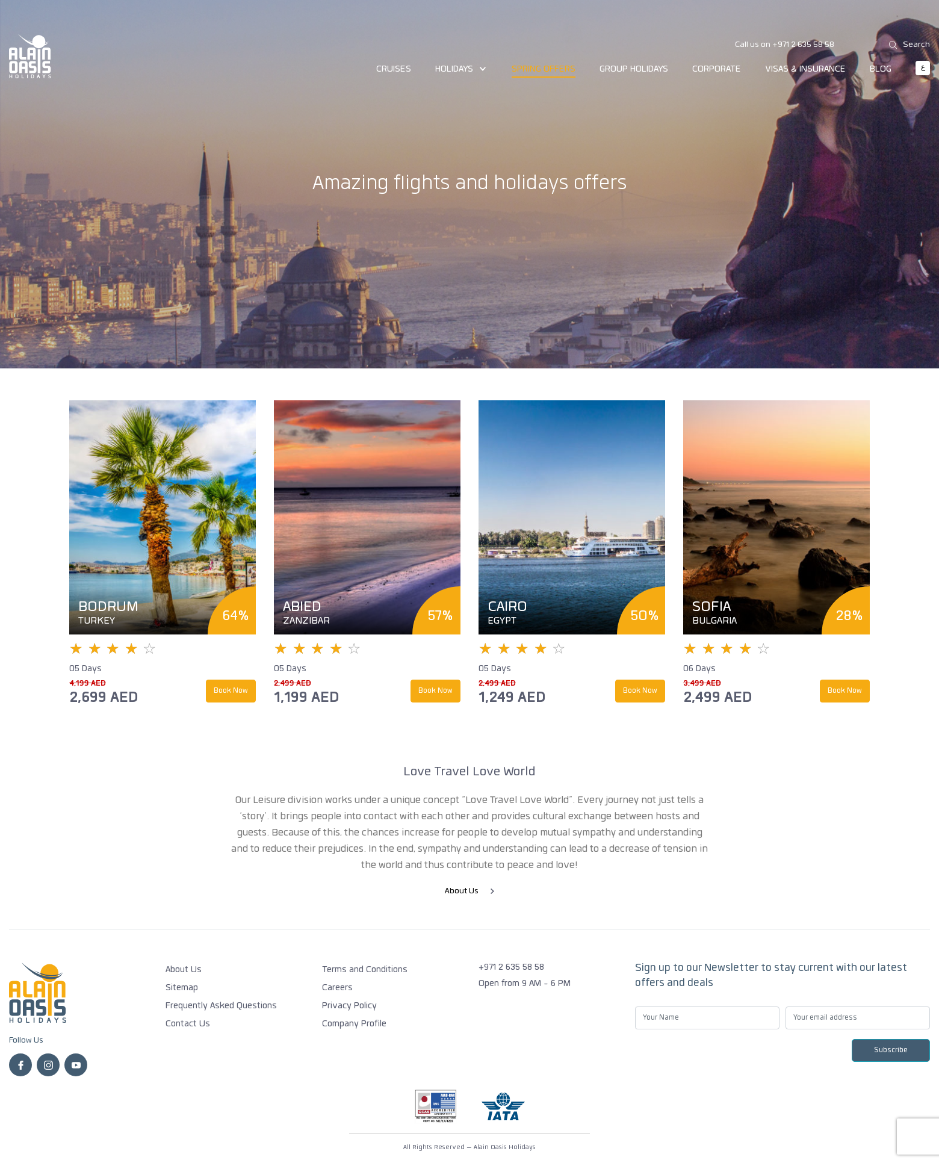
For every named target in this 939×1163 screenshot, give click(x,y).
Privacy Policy (349, 1006)
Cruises (393, 69)
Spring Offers (543, 69)
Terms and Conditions (365, 970)
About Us (469, 891)
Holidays (461, 70)
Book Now (231, 691)
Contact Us (188, 1024)
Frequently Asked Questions (221, 1006)
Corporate (716, 69)
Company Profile (354, 1024)
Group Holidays (634, 69)
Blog (880, 69)
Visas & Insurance (805, 69)
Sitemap (182, 988)
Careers (337, 988)
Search (909, 44)
